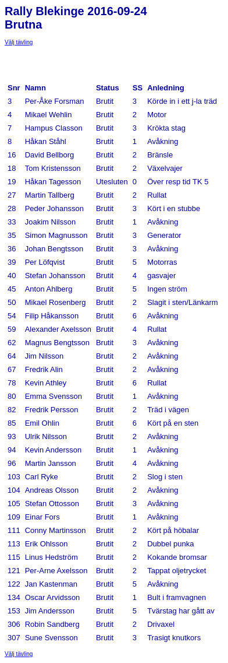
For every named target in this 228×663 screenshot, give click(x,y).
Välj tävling (19, 42)
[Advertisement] (98, 60)
